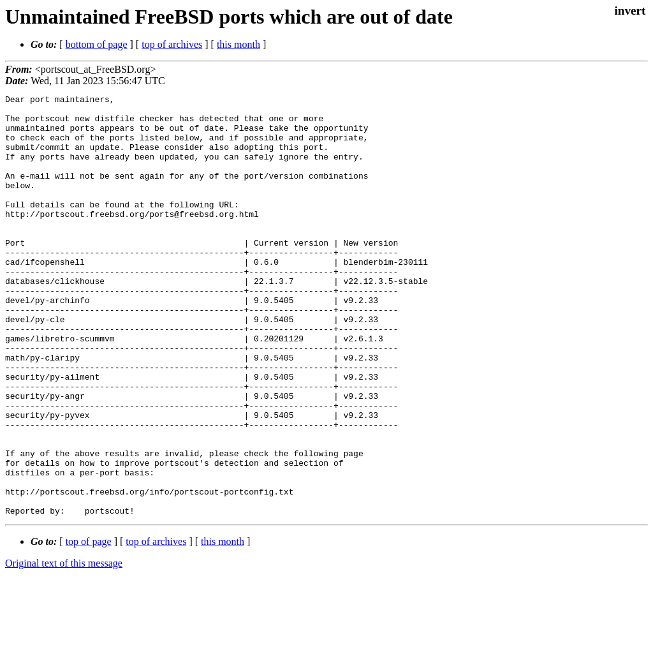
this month (238, 44)
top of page (89, 625)
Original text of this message (63, 647)
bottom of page (97, 44)
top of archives (172, 44)
